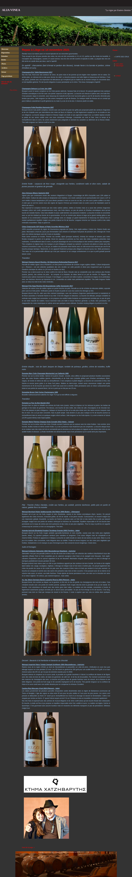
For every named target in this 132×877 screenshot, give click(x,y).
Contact (118, 76)
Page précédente (7, 76)
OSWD (91, 852)
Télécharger (119, 66)
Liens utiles (119, 64)
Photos (4, 64)
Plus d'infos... (14, 90)
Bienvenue (5, 49)
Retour (4, 72)
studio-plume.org (82, 852)
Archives (4, 68)
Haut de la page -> (28, 847)
